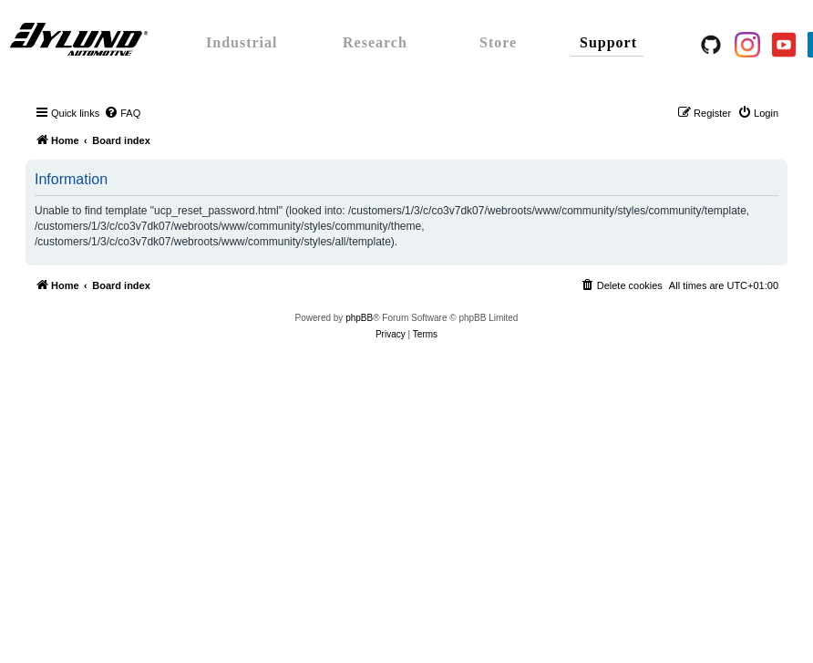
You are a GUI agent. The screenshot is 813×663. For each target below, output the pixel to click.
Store (498, 42)
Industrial (241, 42)
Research (375, 42)
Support (608, 42)
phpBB (359, 318)
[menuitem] (122, 113)
